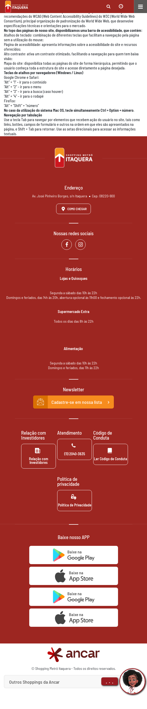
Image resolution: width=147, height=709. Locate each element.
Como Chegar (73, 209)
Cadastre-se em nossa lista (73, 402)
